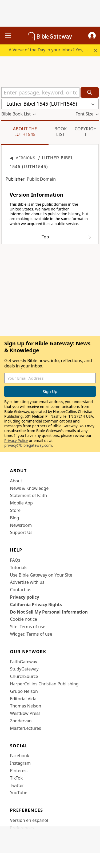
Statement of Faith (28, 495)
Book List (60, 131)
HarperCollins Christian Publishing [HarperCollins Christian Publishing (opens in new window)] (44, 684)
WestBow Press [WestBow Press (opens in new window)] (25, 713)
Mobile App (21, 503)
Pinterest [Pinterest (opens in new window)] (19, 770)
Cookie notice (23, 619)
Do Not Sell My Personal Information (49, 612)
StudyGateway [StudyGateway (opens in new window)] (24, 669)
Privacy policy (24, 597)
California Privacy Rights (36, 604)
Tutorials (18, 567)
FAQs (15, 560)
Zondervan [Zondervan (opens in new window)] (21, 721)
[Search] (90, 92)
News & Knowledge (29, 488)
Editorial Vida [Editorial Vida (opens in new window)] (23, 699)
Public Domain (41, 179)
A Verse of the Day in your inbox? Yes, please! (54, 50)
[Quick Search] (40, 92)
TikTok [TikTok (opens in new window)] (16, 778)
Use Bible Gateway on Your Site (41, 575)
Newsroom (21, 525)
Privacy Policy (16, 440)
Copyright (86, 131)
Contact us (20, 590)
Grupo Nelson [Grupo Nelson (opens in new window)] (24, 691)
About (16, 481)
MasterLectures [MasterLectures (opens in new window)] (25, 728)
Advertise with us (27, 582)
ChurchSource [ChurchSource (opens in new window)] (24, 676)
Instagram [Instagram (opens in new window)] (20, 763)
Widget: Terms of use (31, 634)
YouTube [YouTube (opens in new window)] (18, 793)
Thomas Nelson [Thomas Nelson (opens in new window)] (25, 706)
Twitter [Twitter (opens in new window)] (17, 785)
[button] (92, 35)
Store (15, 510)
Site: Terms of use (27, 627)
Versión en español (29, 820)
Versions (25, 158)
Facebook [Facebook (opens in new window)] (19, 756)
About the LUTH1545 (25, 131)
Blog (14, 518)
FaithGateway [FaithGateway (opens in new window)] (23, 662)
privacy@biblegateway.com (28, 445)
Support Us (21, 532)
